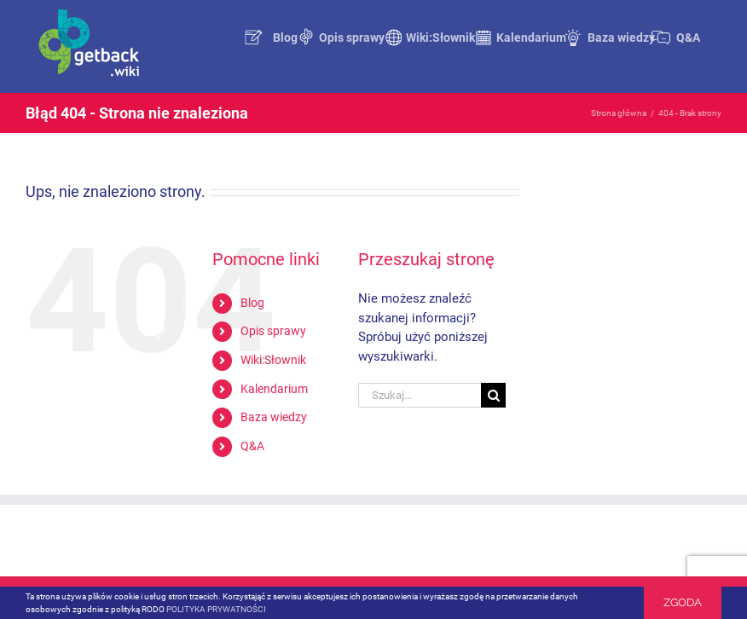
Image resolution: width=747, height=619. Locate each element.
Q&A (252, 446)
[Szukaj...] (419, 395)
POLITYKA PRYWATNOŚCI (216, 609)
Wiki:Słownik (273, 360)
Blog (252, 303)
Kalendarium (274, 389)
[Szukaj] (493, 395)
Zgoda (682, 602)
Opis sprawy (273, 331)
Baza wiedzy (273, 417)
